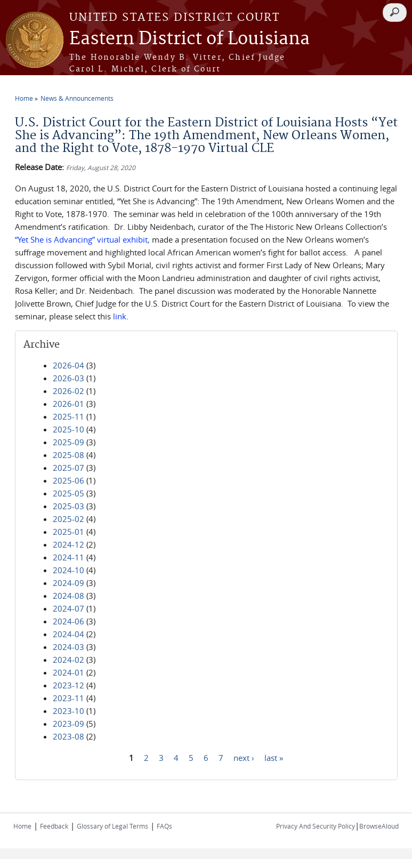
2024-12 (68, 544)
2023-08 (68, 736)
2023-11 (68, 698)
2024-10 (68, 570)
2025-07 (68, 467)
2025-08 (68, 454)
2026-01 (68, 403)
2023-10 (68, 710)
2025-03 (68, 506)
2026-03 (68, 378)
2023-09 (68, 723)
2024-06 (68, 621)
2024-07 (68, 608)
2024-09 (68, 582)
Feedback (54, 826)
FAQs (164, 826)
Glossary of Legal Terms (112, 826)
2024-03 (68, 646)
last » (273, 757)
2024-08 (68, 595)
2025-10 (68, 429)
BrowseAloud (379, 826)
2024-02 (68, 659)
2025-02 (68, 518)
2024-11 (68, 557)
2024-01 (68, 672)
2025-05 (68, 493)
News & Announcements (77, 98)
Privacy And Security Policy (315, 826)
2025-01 (68, 531)
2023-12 (68, 685)
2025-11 (68, 416)
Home (24, 98)
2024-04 (68, 634)
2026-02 (68, 391)
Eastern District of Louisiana (189, 39)
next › (243, 757)
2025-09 (68, 442)
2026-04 (68, 365)
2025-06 (68, 480)
